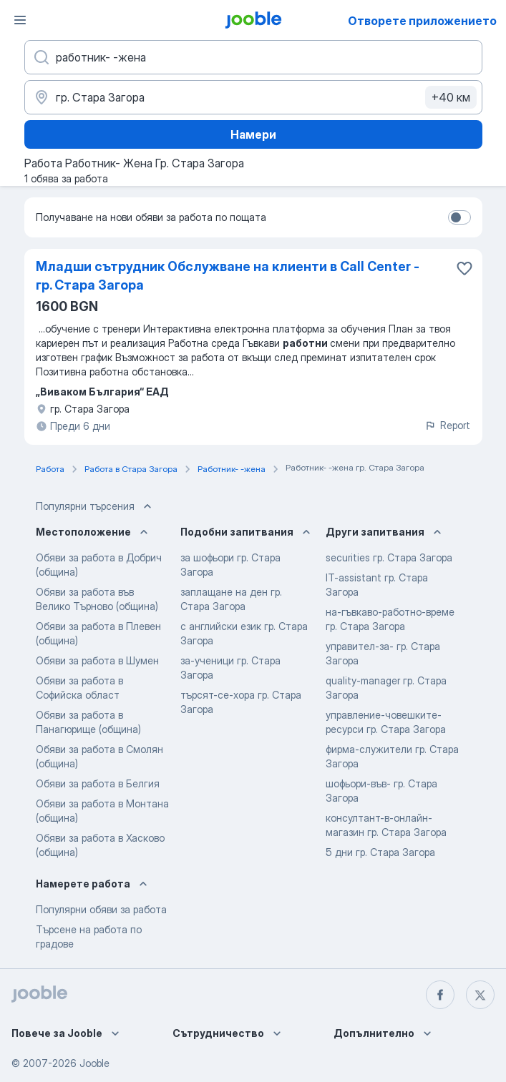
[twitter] (480, 994)
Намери (253, 134)
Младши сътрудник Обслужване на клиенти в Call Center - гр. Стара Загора (227, 275)
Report (447, 425)
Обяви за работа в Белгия (98, 783)
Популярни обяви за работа (101, 909)
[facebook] (440, 994)
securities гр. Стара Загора (389, 557)
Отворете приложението (422, 21)
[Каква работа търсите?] (253, 57)
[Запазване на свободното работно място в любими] (464, 268)
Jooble (94, 1063)
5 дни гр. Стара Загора (380, 852)
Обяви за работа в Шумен (97, 660)
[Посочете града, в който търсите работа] (253, 97)
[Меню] (20, 20)
